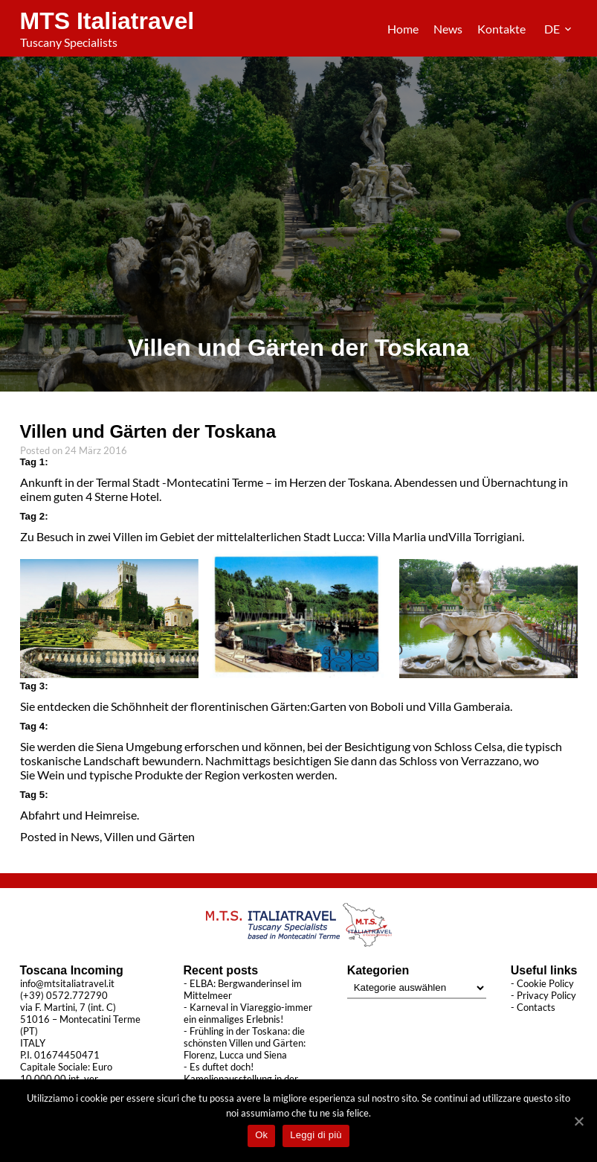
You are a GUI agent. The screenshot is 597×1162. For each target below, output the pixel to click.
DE (553, 29)
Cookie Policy (545, 983)
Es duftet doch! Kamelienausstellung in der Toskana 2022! (241, 1078)
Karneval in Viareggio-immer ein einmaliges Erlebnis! (248, 1013)
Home (403, 29)
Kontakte (501, 29)
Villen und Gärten (149, 836)
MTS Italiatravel (107, 20)
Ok (261, 1134)
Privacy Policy (546, 995)
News (447, 29)
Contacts (536, 1007)
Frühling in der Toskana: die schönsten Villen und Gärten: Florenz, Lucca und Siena (245, 1043)
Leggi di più (316, 1134)
